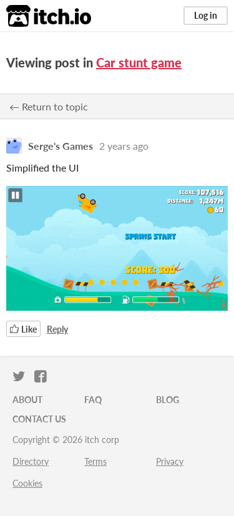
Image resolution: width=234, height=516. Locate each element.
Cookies (27, 483)
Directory (30, 461)
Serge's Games (60, 146)
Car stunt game (139, 62)
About (27, 399)
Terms (95, 461)
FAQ (93, 399)
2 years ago (124, 146)
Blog (167, 399)
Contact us (39, 419)
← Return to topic (48, 106)
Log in (205, 15)
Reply (57, 329)
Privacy (169, 461)
